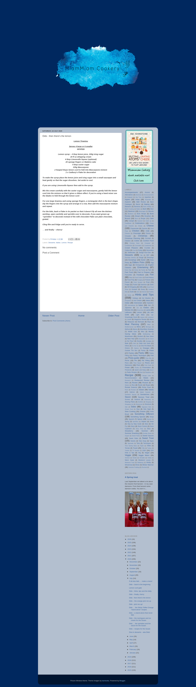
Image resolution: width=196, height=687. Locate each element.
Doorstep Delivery (130, 257)
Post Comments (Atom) (61, 321)
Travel (135, 448)
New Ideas (150, 336)
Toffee (149, 446)
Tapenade (130, 443)
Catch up (148, 221)
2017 (130, 663)
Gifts (141, 287)
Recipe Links (146, 375)
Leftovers (128, 312)
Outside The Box (131, 350)
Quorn (152, 370)
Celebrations (140, 223)
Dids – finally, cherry (136, 594)
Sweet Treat (148, 438)
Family (143, 270)
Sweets (133, 441)
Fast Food (129, 272)
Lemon (64, 243)
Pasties (131, 353)
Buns (136, 218)
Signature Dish (146, 407)
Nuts (126, 343)
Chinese (127, 233)
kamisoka (105, 681)
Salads (141, 390)
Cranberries (147, 245)
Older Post (113, 315)
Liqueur (142, 317)
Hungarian (128, 300)
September (134, 572)
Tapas (152, 441)
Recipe (70, 243)
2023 (130, 549)
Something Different (144, 414)
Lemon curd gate (135, 588)
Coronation (138, 245)
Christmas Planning (132, 238)
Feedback (140, 275)
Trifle (143, 448)
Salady (151, 390)
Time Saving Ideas (131, 445)
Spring (127, 421)
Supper (127, 435)
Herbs (129, 295)
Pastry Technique (139, 355)
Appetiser (148, 197)
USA (144, 450)
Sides (133, 407)
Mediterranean (129, 327)
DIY (147, 255)
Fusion (135, 284)
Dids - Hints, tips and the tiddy (140, 591)
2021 (130, 556)
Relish (146, 378)
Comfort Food (148, 241)
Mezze (135, 329)
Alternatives (129, 195)
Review (135, 383)
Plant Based (137, 363)
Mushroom (129, 336)
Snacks (143, 411)
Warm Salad (129, 460)
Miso (142, 331)
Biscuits (151, 211)
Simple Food (129, 409)
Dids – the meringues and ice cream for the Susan (140, 619)
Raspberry (148, 372)
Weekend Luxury (144, 460)
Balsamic (128, 206)
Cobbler (136, 241)
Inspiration (150, 303)
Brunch (127, 218)
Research (128, 380)
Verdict (134, 458)
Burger (143, 218)
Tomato (127, 448)
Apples (127, 199)
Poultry (137, 367)
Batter (138, 209)
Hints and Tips (144, 294)
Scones (127, 399)
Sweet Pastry (136, 435)
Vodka (149, 458)
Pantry (143, 350)
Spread (149, 419)
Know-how (140, 310)
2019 (130, 657)
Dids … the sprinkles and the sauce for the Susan (140, 624)
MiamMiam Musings (147, 329)
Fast (149, 270)
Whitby (148, 462)
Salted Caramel (145, 392)
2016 (130, 667)
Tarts (138, 443)
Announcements (149, 195)
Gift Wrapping (131, 287)
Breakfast (147, 216)
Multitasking (146, 334)
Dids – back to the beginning (139, 584)
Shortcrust (139, 404)
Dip (141, 255)
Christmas (142, 236)
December (134, 562)
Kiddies (146, 308)
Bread (137, 216)
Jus (137, 307)
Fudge (127, 284)
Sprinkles (135, 421)
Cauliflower (128, 223)
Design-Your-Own (145, 252)
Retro (127, 383)
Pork (138, 365)
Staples (143, 421)
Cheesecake (134, 228)
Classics (127, 241)
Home (81, 315)
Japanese (128, 308)
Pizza (127, 363)
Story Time (139, 428)
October (133, 568)
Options (136, 348)
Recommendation (131, 378)
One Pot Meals (146, 346)
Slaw (138, 409)
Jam (149, 305)
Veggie (128, 455)
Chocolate (137, 233)
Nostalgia (148, 341)
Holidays (135, 298)
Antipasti (129, 197)
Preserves (128, 370)
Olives (127, 346)
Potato (127, 367)
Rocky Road (146, 387)
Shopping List (129, 404)
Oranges (146, 348)
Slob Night (147, 409)
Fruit (148, 282)
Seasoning (147, 399)
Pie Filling (146, 360)
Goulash (134, 289)
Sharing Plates (130, 402)
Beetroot (131, 211)
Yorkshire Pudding (133, 467)
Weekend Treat (129, 462)
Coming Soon (134, 243)
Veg (139, 453)
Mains (152, 319)
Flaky (130, 277)
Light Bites (140, 315)
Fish (152, 274)
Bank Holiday (147, 206)
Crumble (147, 248)
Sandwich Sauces (130, 394)
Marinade (141, 322)
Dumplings (132, 260)
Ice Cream (138, 300)
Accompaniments (131, 192)
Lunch (129, 319)
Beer (152, 209)
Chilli (147, 231)
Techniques (147, 443)
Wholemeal (128, 465)
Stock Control (142, 426)
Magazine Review (140, 319)
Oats (134, 343)
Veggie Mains (143, 455)
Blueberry (130, 213)
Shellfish (140, 402)
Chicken (135, 231)
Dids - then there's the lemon (140, 598)
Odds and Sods (144, 343)
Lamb (148, 310)
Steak (152, 421)
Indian (127, 303)
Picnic (127, 360)
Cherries (144, 228)
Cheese (150, 225)
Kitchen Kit (129, 310)
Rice (133, 385)
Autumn (128, 202)
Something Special (137, 417)
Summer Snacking (132, 433)
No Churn (151, 338)
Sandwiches (144, 394)
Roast (148, 385)
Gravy (143, 289)
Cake (152, 218)
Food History (149, 277)
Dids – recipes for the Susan (139, 629)
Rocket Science (131, 387)
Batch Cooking (129, 209)
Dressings (150, 257)
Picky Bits (148, 358)
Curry (140, 250)
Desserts (51, 243)
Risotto (140, 385)
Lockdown (151, 317)
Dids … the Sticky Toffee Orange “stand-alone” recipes (141, 608)
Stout (148, 429)
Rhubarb (145, 383)
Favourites (128, 275)
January (133, 653)
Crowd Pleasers (131, 248)
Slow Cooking (130, 411)
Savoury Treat (143, 397)
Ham (137, 292)
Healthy (151, 292)
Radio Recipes (132, 372)
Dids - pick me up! (136, 604)
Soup (152, 417)
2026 (130, 539)
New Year (131, 339)
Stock (133, 426)
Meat (148, 324)
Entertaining (143, 267)
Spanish (131, 419)
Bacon (138, 204)
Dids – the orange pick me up (140, 601)
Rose (126, 389)
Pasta (151, 350)
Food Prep (130, 280)
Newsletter (142, 338)
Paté (152, 355)
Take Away (142, 441)
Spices (139, 419)
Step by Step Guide (134, 424)
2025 (130, 542)
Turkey (149, 448)
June (132, 636)
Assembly (148, 199)
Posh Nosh (147, 365)
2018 (130, 660)
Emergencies (140, 265)
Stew (146, 424)
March (132, 646)
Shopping (149, 402)
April (131, 643)
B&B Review (141, 202)
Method (127, 329)
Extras (136, 270)
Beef (144, 209)
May (131, 640)
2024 (130, 546)
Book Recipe (141, 214)
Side (126, 407)
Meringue (148, 327)
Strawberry (129, 431)
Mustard (140, 336)
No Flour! (130, 341)
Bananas (137, 206)
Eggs (130, 265)
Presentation (146, 367)
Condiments (128, 245)
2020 (130, 559)
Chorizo (148, 233)
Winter (137, 465)
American (138, 195)
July (131, 578)
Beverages (142, 211)
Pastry (141, 353)
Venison (127, 458)
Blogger (122, 681)
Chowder (128, 236)
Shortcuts (148, 404)
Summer (145, 431)
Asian (137, 199)
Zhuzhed (144, 467)
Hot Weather (146, 298)
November (134, 565)
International (131, 305)
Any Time (139, 197)
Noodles (139, 341)
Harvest (144, 292)
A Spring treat (131, 477)
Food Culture (139, 277)
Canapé (131, 221)
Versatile (142, 458)
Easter (143, 260)
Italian (58, 243)
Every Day (128, 270)
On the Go (135, 346)
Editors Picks (138, 262)
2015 (130, 670)
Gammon (143, 284)
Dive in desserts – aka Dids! (139, 632)
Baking (146, 204)
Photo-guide (133, 358)
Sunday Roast (147, 433)
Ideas (148, 300)
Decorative (150, 250)
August (132, 575)
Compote (147, 243)
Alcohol (147, 192)
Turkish (127, 450)
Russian (133, 389)
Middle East (132, 331)
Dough (141, 257)
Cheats (140, 226)
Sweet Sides (133, 438)
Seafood (137, 399)
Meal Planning (132, 324)
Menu (139, 327)
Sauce (128, 397)
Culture (127, 250)
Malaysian (131, 322)
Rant (141, 372)
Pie (135, 360)
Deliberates (131, 252)
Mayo (149, 322)
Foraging (140, 280)
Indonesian (138, 303)
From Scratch (138, 282)
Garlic (152, 284)
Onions (127, 348)
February (133, 649)
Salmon (132, 392)
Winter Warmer (148, 465)
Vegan (147, 453)
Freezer (147, 280)
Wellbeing (140, 462)
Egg (152, 262)
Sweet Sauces (148, 436)
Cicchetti (148, 238)
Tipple (142, 445)
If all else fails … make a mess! (140, 581)
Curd (134, 250)
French (127, 282)
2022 (130, 552)
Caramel (139, 221)
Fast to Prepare (144, 272)
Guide (132, 292)
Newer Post (48, 315)
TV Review (135, 450)
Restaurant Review (142, 380)
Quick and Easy (140, 370)
